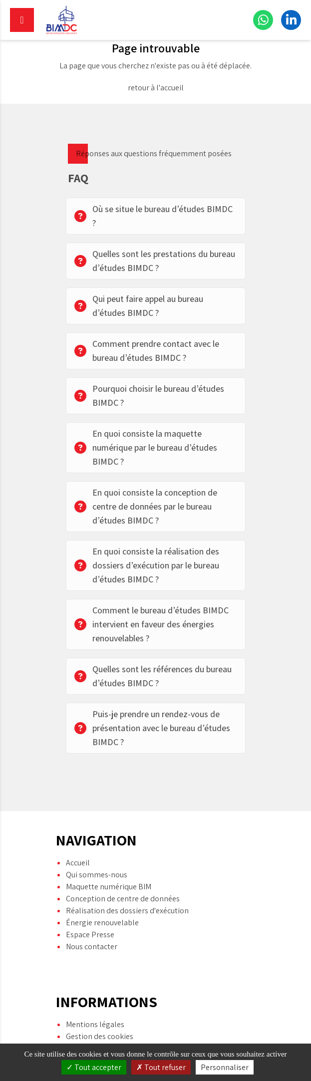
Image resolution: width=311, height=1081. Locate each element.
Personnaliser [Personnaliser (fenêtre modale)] (225, 1067)
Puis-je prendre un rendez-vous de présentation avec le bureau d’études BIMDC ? (152, 728)
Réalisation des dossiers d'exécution (127, 893)
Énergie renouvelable (102, 905)
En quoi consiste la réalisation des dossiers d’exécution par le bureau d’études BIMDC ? (146, 565)
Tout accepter (93, 1067)
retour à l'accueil (156, 87)
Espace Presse (90, 917)
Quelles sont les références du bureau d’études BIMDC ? (153, 676)
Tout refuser (161, 1067)
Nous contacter (91, 929)
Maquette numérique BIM (108, 869)
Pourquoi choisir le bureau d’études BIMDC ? (149, 395)
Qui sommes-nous (96, 857)
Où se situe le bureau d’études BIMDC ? (153, 216)
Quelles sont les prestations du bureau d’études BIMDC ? (154, 260)
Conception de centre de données (123, 881)
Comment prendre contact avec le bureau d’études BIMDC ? (146, 350)
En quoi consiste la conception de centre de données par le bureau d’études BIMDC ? (145, 506)
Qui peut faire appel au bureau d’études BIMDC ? (138, 305)
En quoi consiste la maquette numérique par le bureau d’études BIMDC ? (145, 447)
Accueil (78, 845)
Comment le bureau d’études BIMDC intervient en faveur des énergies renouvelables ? (151, 624)
